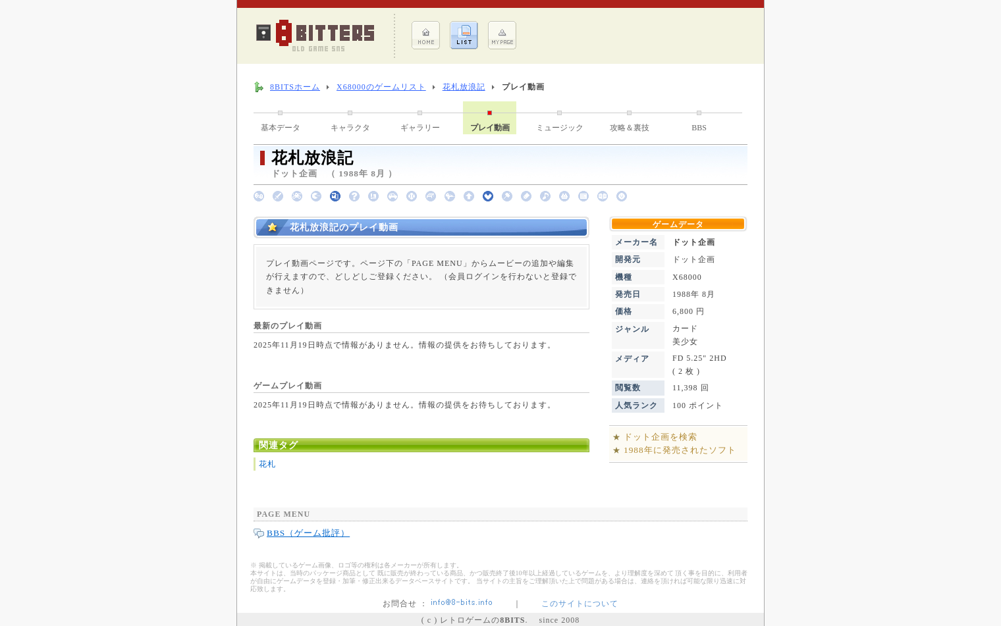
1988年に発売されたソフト (680, 450)
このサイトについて (579, 603)
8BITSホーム (295, 86)
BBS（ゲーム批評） (308, 533)
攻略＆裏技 (629, 127)
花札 (267, 464)
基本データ (280, 127)
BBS (699, 127)
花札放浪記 (464, 86)
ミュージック (559, 127)
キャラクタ (350, 127)
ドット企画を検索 (660, 437)
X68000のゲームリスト (381, 86)
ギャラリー (420, 127)
